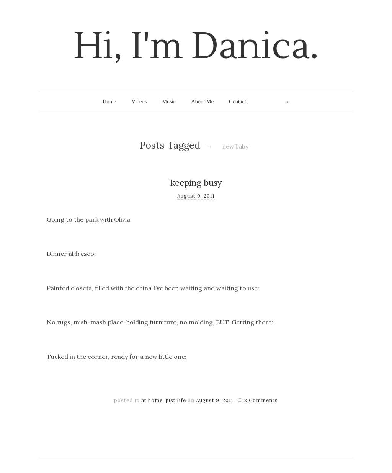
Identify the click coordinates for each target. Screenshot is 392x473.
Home (109, 101)
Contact (237, 101)
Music (169, 101)
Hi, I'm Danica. (196, 46)
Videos (139, 101)
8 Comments (261, 400)
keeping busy (196, 182)
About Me (202, 101)
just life (176, 400)
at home (152, 400)
